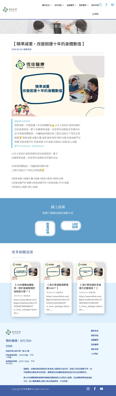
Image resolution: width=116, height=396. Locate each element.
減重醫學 (70, 5)
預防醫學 (82, 5)
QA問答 (95, 14)
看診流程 (95, 5)
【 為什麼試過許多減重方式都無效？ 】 (90, 286)
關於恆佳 (46, 5)
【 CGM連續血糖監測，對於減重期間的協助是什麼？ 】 (24, 288)
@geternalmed (22, 121)
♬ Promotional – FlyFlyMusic (29, 146)
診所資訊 (58, 5)
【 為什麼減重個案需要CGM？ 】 (57, 286)
